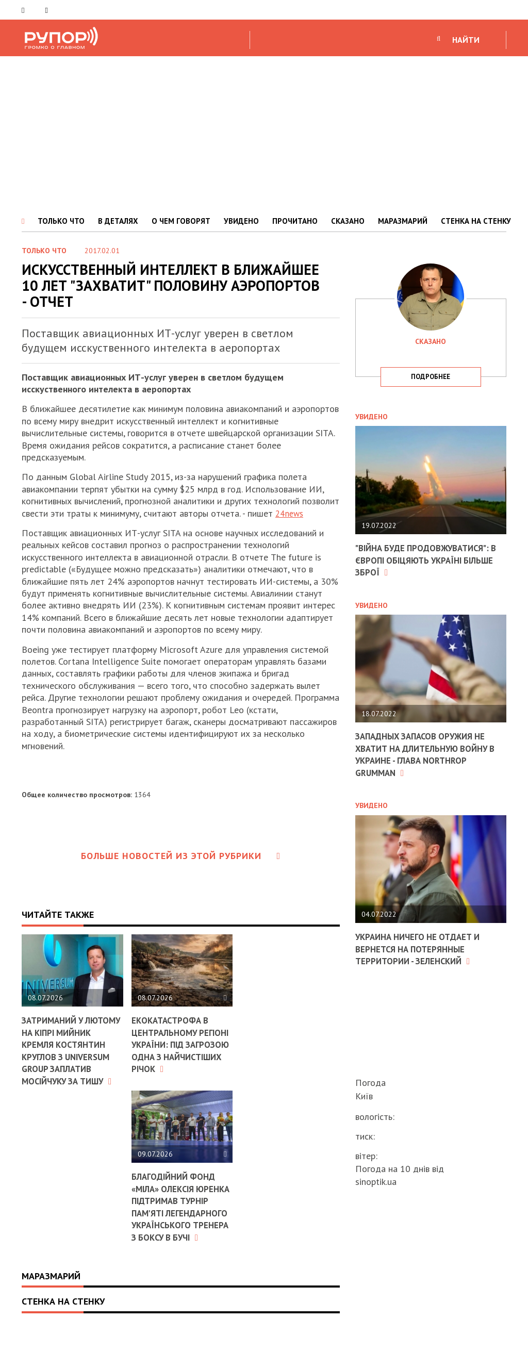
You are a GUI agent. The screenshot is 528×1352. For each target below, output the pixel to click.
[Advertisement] (264, 133)
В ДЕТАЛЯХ (118, 221)
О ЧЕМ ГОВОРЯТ (181, 221)
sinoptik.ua (376, 1182)
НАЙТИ (466, 40)
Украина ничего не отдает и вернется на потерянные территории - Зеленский (422, 949)
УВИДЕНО (241, 221)
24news (290, 513)
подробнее (430, 376)
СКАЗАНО (348, 221)
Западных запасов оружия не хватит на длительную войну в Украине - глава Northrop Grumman (427, 754)
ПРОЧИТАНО (295, 221)
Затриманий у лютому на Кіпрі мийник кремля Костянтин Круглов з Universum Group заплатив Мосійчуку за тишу (72, 1056)
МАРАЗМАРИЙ (402, 221)
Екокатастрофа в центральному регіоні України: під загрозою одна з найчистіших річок (181, 1044)
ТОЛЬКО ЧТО (61, 221)
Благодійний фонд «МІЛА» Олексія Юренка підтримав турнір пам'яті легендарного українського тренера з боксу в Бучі (176, 1218)
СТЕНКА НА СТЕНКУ (476, 221)
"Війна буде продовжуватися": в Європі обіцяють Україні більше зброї (427, 560)
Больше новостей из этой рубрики (181, 856)
